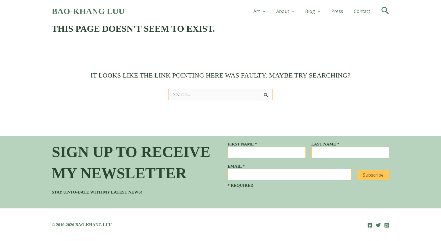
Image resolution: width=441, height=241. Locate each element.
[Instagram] (386, 225)
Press (340, 11)
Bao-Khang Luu (88, 11)
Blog (317, 11)
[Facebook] (369, 225)
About (291, 11)
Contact (363, 11)
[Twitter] (378, 225)
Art (267, 11)
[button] (270, 11)
